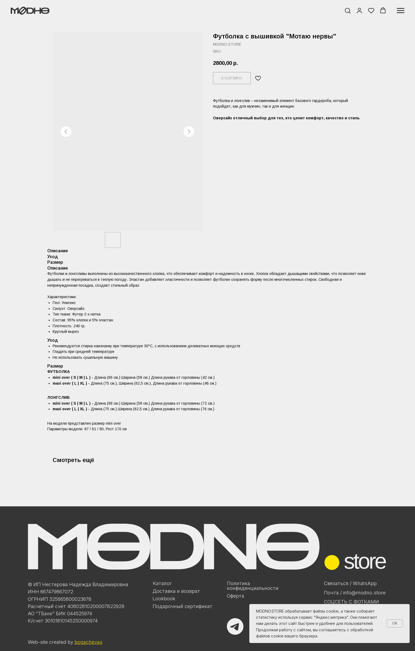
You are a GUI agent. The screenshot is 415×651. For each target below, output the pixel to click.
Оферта (235, 596)
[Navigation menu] (400, 10)
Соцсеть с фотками (351, 602)
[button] (347, 10)
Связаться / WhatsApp (350, 583)
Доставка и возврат (176, 591)
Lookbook (164, 598)
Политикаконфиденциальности (252, 585)
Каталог (162, 583)
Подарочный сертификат (182, 606)
